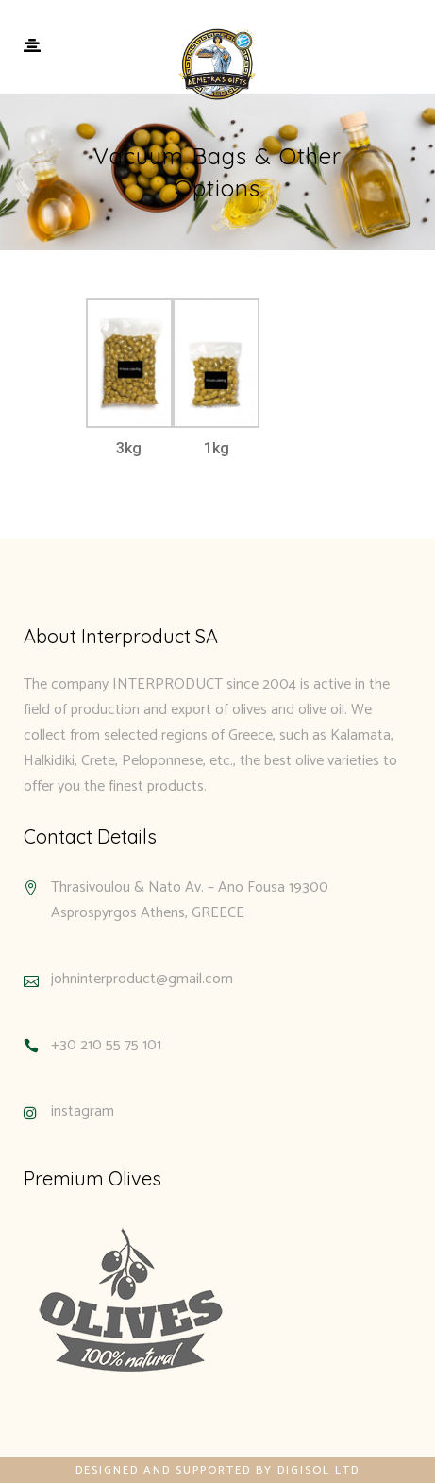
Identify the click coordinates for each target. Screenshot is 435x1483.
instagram (82, 1111)
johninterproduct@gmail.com (142, 979)
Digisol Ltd (318, 1470)
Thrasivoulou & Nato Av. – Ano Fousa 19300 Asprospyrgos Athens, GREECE (189, 900)
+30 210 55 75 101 (106, 1045)
